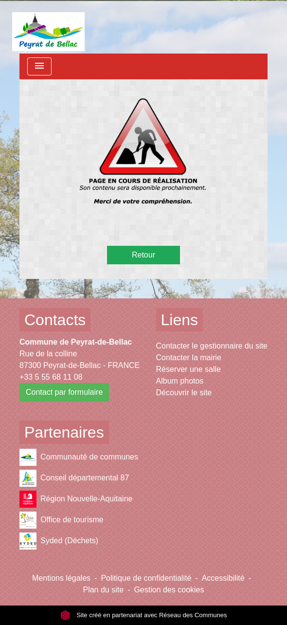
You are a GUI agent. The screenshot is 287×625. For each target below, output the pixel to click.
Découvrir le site (184, 392)
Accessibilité (223, 578)
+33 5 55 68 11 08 (50, 377)
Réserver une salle (188, 369)
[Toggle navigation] (39, 66)
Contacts (55, 320)
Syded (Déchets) (58, 541)
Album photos (180, 381)
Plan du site (103, 590)
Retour (143, 255)
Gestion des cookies (169, 590)
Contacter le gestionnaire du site (212, 346)
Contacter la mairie (188, 357)
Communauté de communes (78, 457)
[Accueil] (48, 27)
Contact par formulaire (64, 392)
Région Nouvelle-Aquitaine (75, 499)
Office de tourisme (61, 520)
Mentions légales (61, 578)
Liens (179, 320)
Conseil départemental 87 (74, 478)
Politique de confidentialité (146, 578)
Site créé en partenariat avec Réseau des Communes (143, 615)
